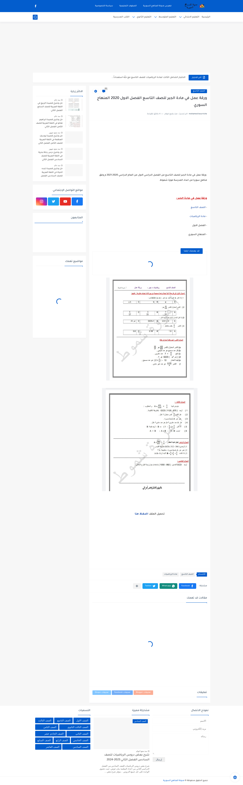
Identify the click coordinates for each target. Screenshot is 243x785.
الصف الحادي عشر (54, 733)
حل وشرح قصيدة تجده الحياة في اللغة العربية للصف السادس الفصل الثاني (52, 173)
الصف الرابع (62, 740)
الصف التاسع (199, 91)
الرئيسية (206, 17)
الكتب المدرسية (121, 17)
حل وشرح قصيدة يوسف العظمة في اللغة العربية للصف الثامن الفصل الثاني (50, 139)
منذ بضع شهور (54, 133)
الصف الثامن (49, 727)
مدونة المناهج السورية (173, 781)
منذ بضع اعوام (141, 751)
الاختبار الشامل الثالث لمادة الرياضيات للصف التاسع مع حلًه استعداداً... (148, 77)
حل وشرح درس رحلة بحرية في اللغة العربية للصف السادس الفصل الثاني (50, 156)
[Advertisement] (121, 47)
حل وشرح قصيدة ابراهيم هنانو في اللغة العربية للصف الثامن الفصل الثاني (49, 123)
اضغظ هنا (141, 514)
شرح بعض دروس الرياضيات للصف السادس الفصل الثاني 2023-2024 (126, 757)
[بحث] (35, 17)
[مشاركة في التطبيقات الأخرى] (137, 586)
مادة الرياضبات (198, 216)
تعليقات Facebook (122, 693)
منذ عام (57, 100)
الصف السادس (80, 747)
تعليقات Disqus (102, 693)
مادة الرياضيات (170, 574)
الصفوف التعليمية (128, 6)
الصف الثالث (44, 720)
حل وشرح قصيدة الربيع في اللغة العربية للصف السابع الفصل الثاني (50, 107)
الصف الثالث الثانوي (77, 727)
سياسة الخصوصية (104, 6)
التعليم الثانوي (144, 17)
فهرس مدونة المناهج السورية (157, 6)
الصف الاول (82, 720)
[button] (187, 586)
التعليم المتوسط (167, 17)
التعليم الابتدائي (191, 17)
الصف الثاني (82, 733)
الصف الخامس (80, 740)
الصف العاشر (52, 747)
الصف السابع (44, 740)
